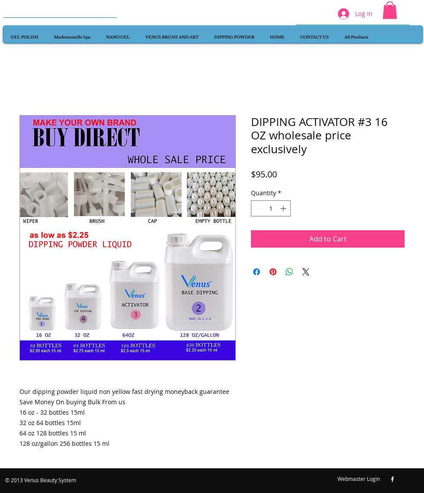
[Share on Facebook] (256, 272)
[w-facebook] (392, 479)
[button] (389, 10)
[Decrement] (257, 208)
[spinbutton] (271, 208)
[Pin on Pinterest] (273, 272)
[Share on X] (306, 272)
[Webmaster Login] (358, 479)
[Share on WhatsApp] (289, 272)
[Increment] (284, 208)
